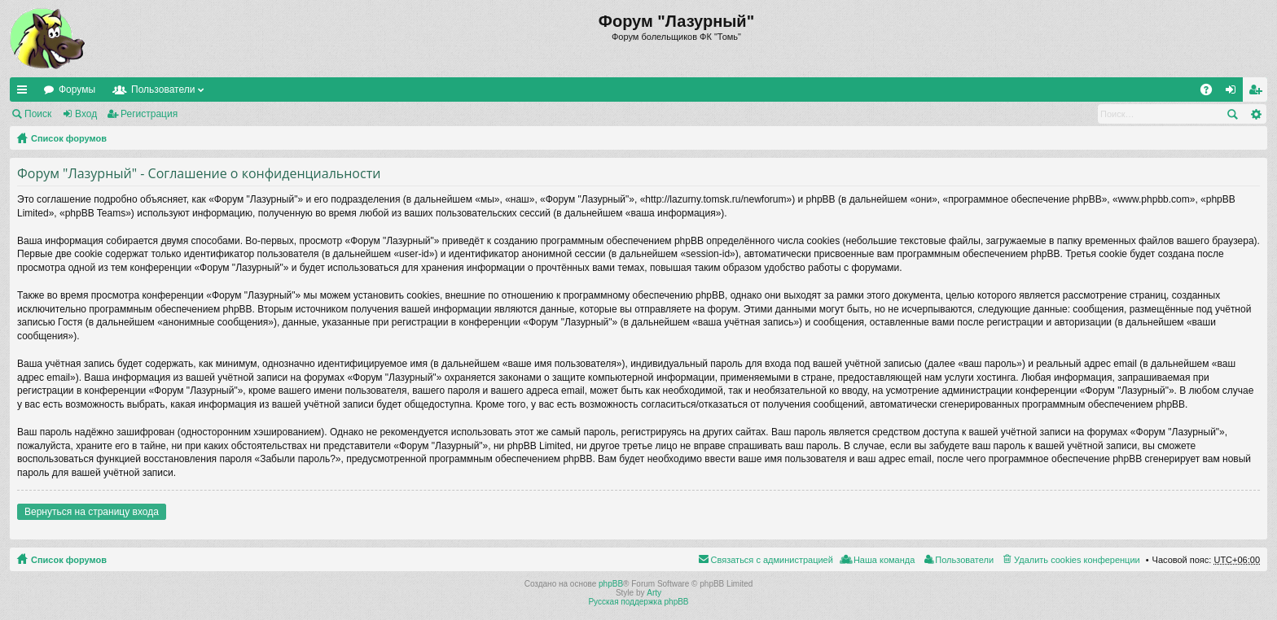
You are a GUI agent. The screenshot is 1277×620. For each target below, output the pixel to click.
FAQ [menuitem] (1211, 93)
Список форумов (69, 138)
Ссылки (25, 93)
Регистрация (149, 114)
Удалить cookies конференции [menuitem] (1077, 560)
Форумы (77, 89)
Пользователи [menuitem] (964, 560)
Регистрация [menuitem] (1258, 93)
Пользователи (163, 89)
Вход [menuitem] (1234, 93)
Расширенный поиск (1255, 114)
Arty (654, 592)
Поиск (37, 114)
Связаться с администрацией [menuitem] (772, 560)
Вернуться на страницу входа (91, 511)
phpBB (611, 583)
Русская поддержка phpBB (638, 601)
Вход (86, 114)
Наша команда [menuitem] (884, 560)
